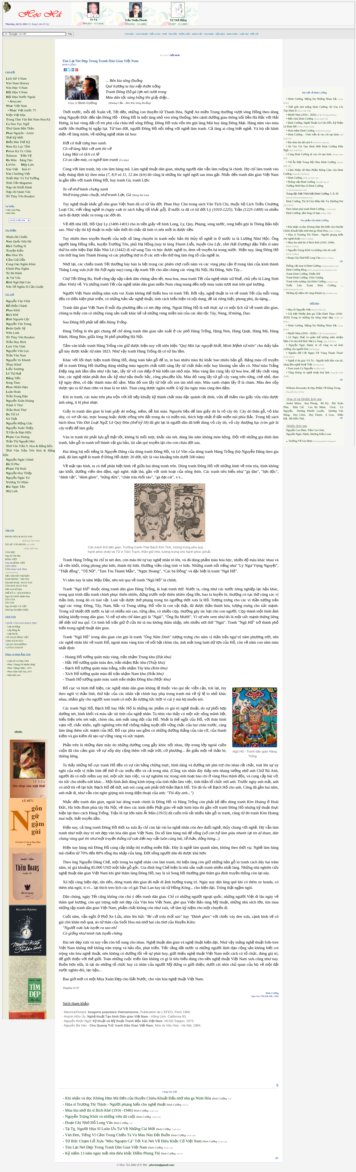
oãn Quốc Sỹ (15, 328)
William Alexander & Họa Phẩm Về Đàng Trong (313, 387)
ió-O (26, 169)
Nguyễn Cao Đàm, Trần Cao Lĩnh (305, 430)
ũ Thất (11, 419)
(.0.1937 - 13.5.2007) (178, 24)
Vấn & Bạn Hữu (18, 432)
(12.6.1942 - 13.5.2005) (135, 24)
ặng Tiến (13, 378)
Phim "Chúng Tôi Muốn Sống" (21, 664)
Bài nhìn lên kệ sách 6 (300, 142)
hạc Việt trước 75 (23, 110)
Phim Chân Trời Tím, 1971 (19, 671)
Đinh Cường (295, 177)
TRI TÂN (24, 579)
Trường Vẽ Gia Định (300, 440)
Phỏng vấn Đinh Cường (301, 181)
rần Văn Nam (16, 355)
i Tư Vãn (13, 278)
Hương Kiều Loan (320, 434)
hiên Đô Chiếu (16, 237)
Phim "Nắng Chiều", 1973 (19, 668)
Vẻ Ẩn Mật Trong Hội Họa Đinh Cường (312, 162)
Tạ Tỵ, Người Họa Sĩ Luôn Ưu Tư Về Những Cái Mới (110, 1128)
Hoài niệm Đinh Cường (301, 130)
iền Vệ (26, 155)
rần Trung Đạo (17, 396)
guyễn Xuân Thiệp (19, 428)
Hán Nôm (10, 213)
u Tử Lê (12, 414)
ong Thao (13, 382)
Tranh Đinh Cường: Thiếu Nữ (303, 273)
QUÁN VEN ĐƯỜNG (16, 644)
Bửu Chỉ (298, 407)
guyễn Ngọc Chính (19, 459)
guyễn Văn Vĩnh (18, 301)
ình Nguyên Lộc (17, 319)
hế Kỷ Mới (14, 137)
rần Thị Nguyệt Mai (20, 441)
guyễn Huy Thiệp (19, 473)
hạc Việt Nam (16, 106)
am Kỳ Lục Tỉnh (18, 146)
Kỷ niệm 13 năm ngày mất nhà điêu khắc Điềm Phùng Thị (112, 1153)
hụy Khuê (13, 364)
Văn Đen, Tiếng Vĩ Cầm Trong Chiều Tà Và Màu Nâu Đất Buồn (117, 1135)
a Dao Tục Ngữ (17, 124)
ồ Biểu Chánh (16, 306)
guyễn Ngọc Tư (18, 478)
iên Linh (12, 333)
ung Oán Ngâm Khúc (21, 264)
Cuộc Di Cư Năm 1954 (18, 661)
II (333, 193)
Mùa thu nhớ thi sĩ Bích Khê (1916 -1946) (99, 1110)
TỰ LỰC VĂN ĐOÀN (15, 544)
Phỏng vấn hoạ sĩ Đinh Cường (303, 265)
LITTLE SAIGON (14, 647)
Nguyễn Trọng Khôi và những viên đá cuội (100, 1116)
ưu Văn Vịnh (15, 346)
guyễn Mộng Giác (19, 423)
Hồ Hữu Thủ (296, 418)
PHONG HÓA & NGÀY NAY (18, 536)
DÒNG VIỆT (11, 559)
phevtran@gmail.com (161, 1164)
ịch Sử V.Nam (16, 78)
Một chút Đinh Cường (300, 118)
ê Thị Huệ (13, 373)
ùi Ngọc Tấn (15, 486)
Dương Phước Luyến (310, 410)
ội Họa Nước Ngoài (20, 97)
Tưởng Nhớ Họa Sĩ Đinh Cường (304, 185)
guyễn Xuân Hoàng (20, 400)
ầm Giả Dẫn (15, 259)
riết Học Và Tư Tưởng (22, 178)
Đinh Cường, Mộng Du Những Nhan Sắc (312, 98)
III (337, 193)
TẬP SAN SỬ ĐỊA (13, 589)
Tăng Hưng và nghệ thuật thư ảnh (309, 372)
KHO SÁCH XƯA (14, 641)
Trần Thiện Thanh (136, 20)
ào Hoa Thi (14, 255)
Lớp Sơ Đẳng (13, 626)
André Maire (293, 403)
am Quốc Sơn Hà (18, 241)
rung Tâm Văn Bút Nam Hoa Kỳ (28, 119)
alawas (11, 155)
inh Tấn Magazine (19, 183)
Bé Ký (325, 403)
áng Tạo (26, 160)
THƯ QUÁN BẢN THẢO (17, 610)
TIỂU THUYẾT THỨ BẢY (17, 576)
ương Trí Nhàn (17, 482)
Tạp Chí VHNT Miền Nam (17, 596)
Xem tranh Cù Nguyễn (300, 368)
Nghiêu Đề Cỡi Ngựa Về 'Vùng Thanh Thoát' (315, 352)
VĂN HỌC (10, 552)
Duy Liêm (299, 414)
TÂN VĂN (10, 599)
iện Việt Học (16, 115)
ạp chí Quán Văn (18, 192)
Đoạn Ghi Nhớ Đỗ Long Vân (89, 1122)
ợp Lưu (27, 164)
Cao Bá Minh (316, 407)
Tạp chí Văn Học (13, 555)
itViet (10, 164)
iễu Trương (15, 369)
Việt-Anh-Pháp (13, 210)
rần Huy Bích (16, 342)
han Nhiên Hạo (17, 387)
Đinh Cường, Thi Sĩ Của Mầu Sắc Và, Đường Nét (314, 201)
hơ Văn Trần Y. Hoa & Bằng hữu (29, 446)
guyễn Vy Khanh (18, 360)
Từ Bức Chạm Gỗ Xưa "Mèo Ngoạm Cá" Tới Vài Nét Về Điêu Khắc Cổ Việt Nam (133, 1141)
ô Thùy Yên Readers (20, 196)
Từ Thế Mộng (178, 20)
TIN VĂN (9, 602)
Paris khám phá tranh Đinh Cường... (306, 208)
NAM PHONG (11, 579)
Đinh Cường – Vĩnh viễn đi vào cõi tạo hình (313, 134)
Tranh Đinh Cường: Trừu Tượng (304, 277)
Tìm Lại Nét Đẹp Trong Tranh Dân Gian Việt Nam (106, 1147)
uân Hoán (13, 392)
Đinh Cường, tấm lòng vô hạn (303, 212)
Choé (332, 407)
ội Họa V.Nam (16, 92)
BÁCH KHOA (24, 593)
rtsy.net (15, 101)
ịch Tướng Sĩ (16, 246)
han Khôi (13, 310)
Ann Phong (310, 403)
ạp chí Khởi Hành (19, 187)
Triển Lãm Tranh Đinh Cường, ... (314, 285)
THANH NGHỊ (12, 582)
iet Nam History (17, 83)
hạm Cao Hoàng (17, 437)
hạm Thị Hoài (16, 468)
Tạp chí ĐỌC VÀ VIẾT (16, 606)
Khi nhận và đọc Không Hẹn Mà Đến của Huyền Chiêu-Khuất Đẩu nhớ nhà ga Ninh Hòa (138, 1098)
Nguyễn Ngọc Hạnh (297, 434)
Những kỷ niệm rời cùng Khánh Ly (306, 293)
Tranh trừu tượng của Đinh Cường (306, 281)
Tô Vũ (93, 19)
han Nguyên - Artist (20, 133)
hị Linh (12, 491)
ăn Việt (12, 169)
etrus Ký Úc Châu (18, 151)
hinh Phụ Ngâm (17, 268)
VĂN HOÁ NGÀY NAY (16, 586)
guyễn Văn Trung (18, 324)
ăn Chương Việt (18, 174)
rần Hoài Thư (16, 410)
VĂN (7, 569)
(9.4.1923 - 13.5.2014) (93, 23)
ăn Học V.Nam (17, 88)
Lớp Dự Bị (12, 633)
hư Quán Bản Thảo (20, 128)
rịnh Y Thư (14, 405)
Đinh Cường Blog (296, 269)
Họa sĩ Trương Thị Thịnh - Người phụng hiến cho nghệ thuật (115, 1104)
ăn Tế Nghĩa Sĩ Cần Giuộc (25, 287)
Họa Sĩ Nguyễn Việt (299, 309)
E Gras (330, 414)
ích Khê (12, 314)
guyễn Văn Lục (17, 351)
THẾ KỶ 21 (10, 593)
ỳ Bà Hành (14, 273)
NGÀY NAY (26, 582)
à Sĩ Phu (12, 464)
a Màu (11, 160)
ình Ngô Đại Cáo (18, 282)
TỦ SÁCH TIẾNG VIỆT (17, 637)
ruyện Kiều (15, 250)
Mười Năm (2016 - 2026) (302, 114)
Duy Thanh (315, 414)
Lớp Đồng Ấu (13, 630)
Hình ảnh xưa (13, 675)
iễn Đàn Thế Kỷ (18, 142)
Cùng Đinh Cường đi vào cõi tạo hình (309, 154)
